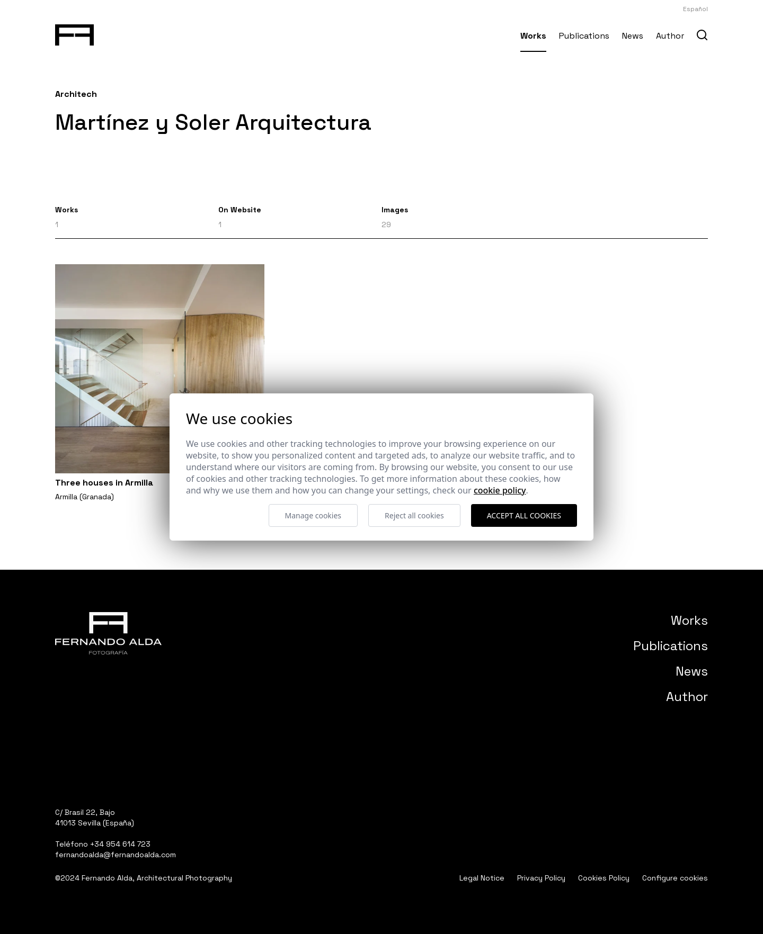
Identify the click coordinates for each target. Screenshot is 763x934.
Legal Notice (481, 878)
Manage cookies (313, 515)
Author (670, 35)
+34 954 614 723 (120, 844)
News (632, 35)
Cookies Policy (603, 878)
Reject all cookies (414, 515)
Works (533, 35)
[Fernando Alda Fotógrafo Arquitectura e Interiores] (74, 33)
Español (695, 9)
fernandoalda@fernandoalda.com (115, 854)
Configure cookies (675, 878)
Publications (584, 35)
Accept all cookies (524, 515)
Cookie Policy (500, 490)
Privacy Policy (541, 878)
